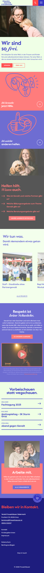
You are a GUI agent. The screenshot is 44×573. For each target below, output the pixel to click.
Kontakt (4, 530)
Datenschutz (6, 542)
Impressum (5, 536)
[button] (22, 355)
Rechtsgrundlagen (8, 545)
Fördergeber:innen (8, 533)
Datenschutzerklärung (30, 374)
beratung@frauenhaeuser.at (11, 520)
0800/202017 (6, 523)
